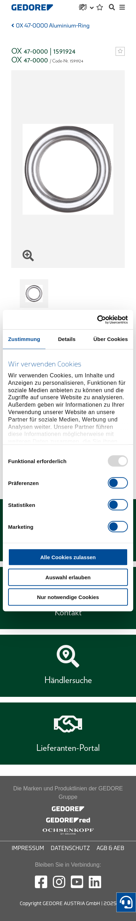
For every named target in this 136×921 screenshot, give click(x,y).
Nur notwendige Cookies (68, 597)
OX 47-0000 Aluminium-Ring (52, 26)
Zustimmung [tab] (24, 339)
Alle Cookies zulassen (68, 557)
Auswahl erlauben (68, 577)
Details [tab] (67, 339)
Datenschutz (70, 848)
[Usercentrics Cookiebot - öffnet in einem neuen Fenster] (97, 319)
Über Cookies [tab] (110, 339)
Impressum (28, 848)
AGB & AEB (110, 848)
